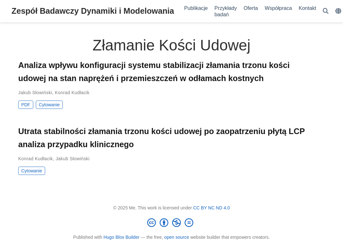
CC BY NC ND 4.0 (211, 207)
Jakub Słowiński (35, 92)
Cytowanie (49, 104)
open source (176, 237)
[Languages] (339, 11)
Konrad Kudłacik (72, 92)
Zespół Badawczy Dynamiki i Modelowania (93, 10)
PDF (25, 104)
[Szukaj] (326, 11)
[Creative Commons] (171, 222)
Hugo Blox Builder (121, 237)
